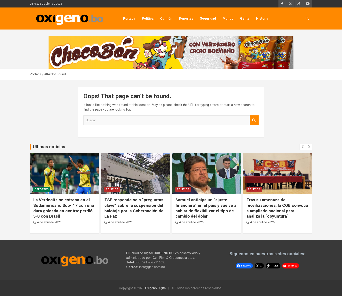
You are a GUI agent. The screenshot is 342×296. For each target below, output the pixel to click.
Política (148, 18)
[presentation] (303, 147)
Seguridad (208, 18)
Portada (129, 18)
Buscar (254, 120)
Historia (262, 18)
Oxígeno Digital (155, 288)
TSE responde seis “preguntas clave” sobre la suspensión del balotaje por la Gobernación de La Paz (133, 208)
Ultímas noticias (49, 146)
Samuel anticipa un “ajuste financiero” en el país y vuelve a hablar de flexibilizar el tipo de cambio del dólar (205, 208)
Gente (245, 18)
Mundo (228, 18)
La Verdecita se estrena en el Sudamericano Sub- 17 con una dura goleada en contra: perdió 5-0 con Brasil (63, 208)
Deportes (186, 18)
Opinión (166, 18)
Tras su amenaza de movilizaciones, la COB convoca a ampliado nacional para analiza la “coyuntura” (277, 208)
